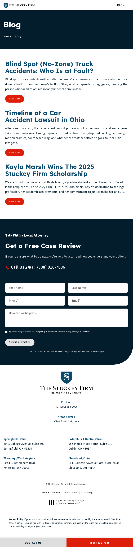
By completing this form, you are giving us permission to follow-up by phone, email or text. (49, 331)
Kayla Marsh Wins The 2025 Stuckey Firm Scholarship (49, 170)
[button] (127, 5)
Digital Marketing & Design (67, 502)
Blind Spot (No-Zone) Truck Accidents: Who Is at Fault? (49, 67)
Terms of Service (92, 351)
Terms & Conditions (51, 492)
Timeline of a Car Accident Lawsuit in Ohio (45, 116)
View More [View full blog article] (15, 98)
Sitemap (88, 492)
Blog (18, 36)
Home (7, 36)
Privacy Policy (76, 351)
